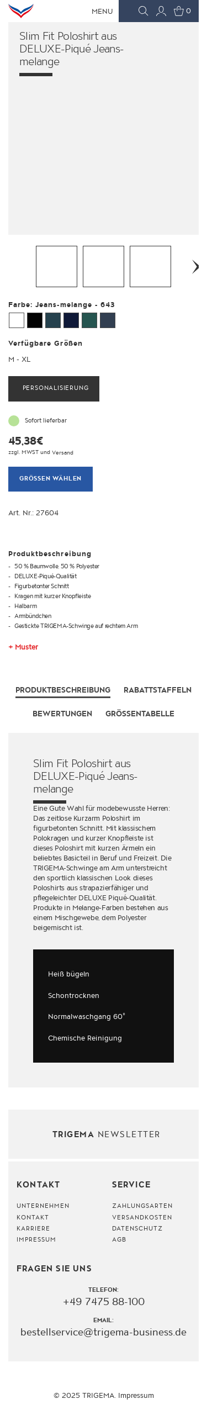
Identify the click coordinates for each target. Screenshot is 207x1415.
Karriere (33, 1229)
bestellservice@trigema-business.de (103, 1332)
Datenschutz (137, 1229)
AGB (119, 1240)
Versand (62, 452)
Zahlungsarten (142, 1207)
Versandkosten (142, 1218)
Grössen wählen (50, 479)
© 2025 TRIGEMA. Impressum (104, 1395)
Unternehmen (43, 1207)
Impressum (36, 1240)
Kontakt (33, 1218)
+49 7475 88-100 (104, 1302)
